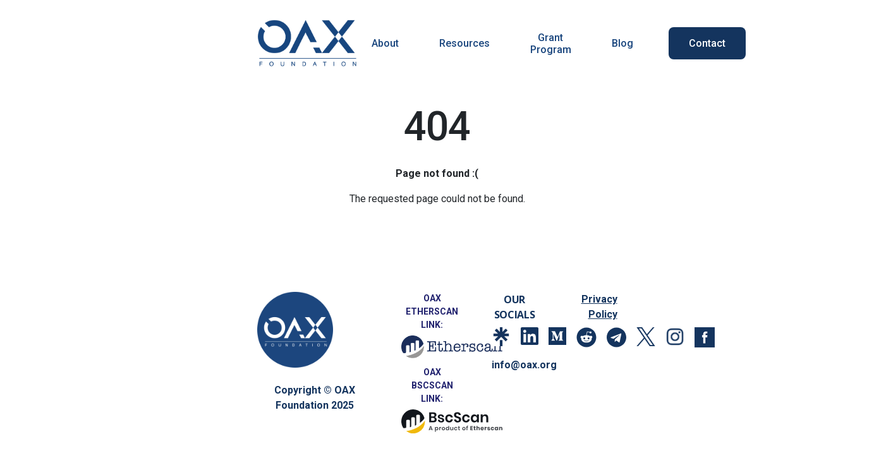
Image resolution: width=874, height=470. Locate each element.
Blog (622, 43)
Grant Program (550, 44)
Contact (707, 43)
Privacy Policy (599, 306)
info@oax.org (522, 365)
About (385, 43)
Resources (464, 43)
